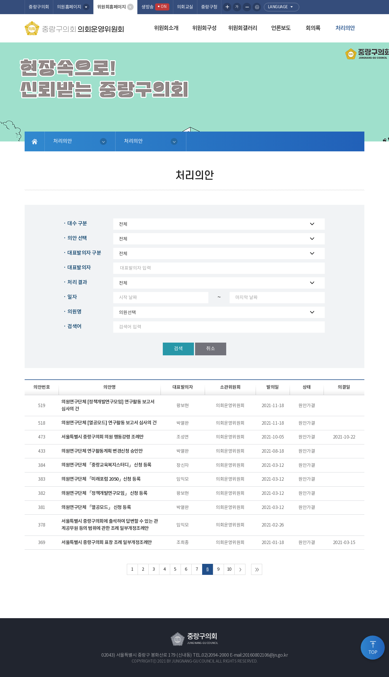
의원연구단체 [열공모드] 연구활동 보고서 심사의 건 (108, 423)
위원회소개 (166, 28)
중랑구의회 (39, 7)
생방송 (155, 6)
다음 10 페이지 (239, 569)
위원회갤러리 (242, 28)
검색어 (74, 327)
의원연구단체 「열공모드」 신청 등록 (96, 507)
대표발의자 (79, 268)
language (278, 7)
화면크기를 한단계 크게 (227, 7)
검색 (178, 349)
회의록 (313, 28)
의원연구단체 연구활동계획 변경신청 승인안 (101, 451)
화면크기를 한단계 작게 (247, 7)
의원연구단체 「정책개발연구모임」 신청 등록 (104, 493)
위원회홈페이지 (111, 7)
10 (229, 569)
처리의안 (345, 28)
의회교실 (185, 7)
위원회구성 (204, 28)
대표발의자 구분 (84, 253)
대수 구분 (77, 224)
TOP (372, 652)
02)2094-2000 (215, 655)
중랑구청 (209, 7)
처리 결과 (77, 282)
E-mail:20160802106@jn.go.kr (259, 655)
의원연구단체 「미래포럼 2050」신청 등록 (100, 479)
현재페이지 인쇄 (257, 7)
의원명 (74, 312)
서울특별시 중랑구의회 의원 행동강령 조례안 (102, 437)
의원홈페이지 (69, 7)
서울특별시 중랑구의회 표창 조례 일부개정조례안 (106, 542)
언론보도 (280, 28)
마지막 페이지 (256, 569)
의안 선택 (77, 238)
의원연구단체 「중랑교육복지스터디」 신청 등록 (106, 465)
